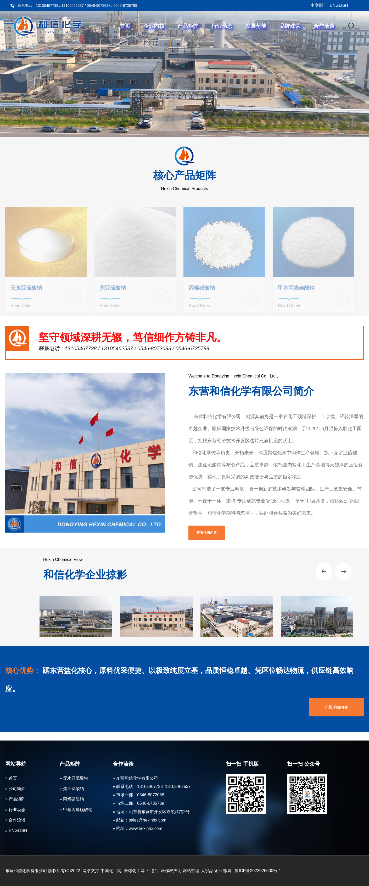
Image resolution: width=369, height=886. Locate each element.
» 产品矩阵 (15, 799)
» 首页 (11, 778)
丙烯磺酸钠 (202, 290)
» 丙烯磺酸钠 (71, 799)
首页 (125, 26)
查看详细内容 (207, 532)
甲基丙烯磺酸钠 (296, 290)
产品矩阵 (187, 26)
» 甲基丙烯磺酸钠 (75, 809)
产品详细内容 (336, 707)
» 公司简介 (15, 788)
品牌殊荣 (289, 26)
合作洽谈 (324, 26)
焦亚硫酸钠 (113, 290)
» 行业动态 (15, 809)
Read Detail (21, 307)
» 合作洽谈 (15, 820)
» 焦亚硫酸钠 (71, 788)
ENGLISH (339, 5)
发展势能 (255, 26)
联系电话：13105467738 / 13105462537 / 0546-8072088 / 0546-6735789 (77, 5)
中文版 (317, 5)
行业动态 (221, 26)
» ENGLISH (16, 830)
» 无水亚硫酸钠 (73, 778)
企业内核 (153, 26)
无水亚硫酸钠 (26, 290)
